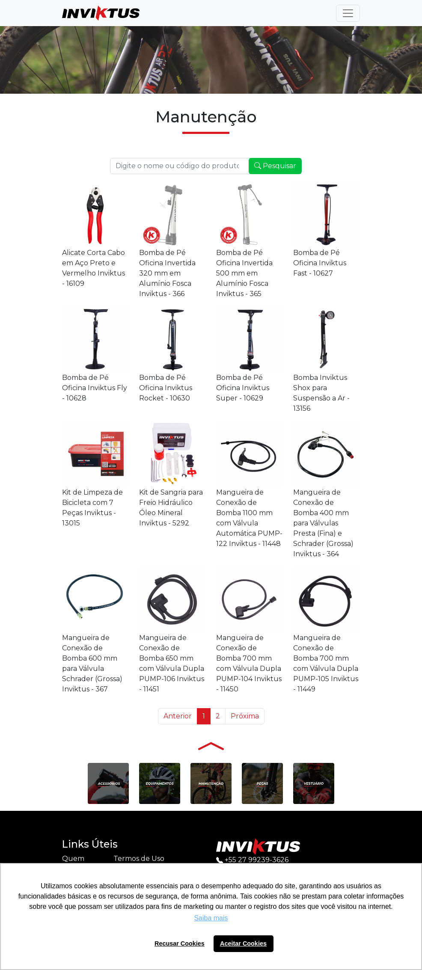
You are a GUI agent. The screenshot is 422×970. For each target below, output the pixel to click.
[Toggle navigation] (348, 13)
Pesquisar (275, 166)
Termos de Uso (138, 858)
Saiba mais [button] (211, 918)
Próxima (245, 716)
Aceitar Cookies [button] (243, 943)
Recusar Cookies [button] (180, 943)
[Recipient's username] (180, 166)
